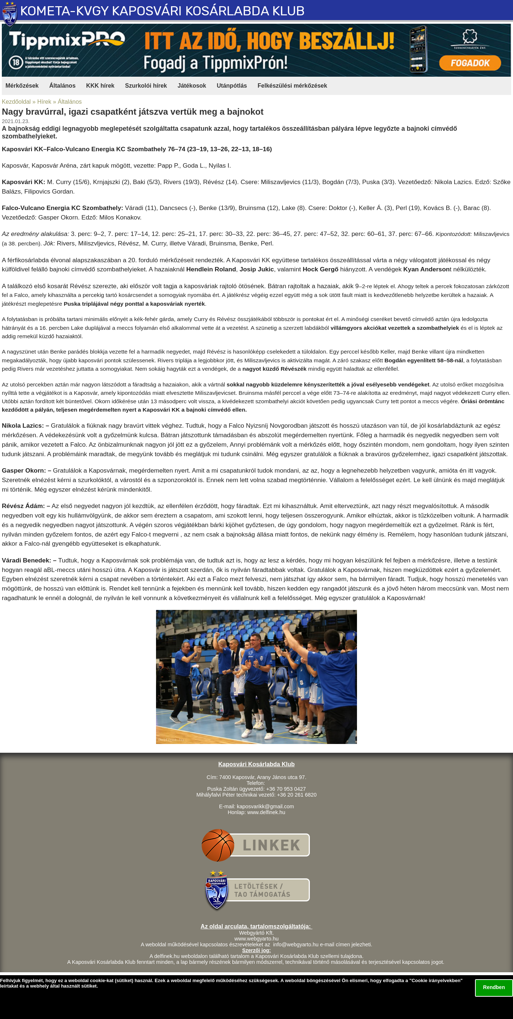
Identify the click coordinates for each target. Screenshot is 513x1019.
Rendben (494, 987)
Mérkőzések (22, 86)
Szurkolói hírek (146, 86)
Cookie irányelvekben (435, 980)
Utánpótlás (232, 86)
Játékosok (192, 86)
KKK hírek (100, 86)
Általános (62, 86)
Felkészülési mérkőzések (292, 86)
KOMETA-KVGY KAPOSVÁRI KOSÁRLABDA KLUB (162, 11)
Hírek (44, 102)
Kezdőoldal (16, 102)
